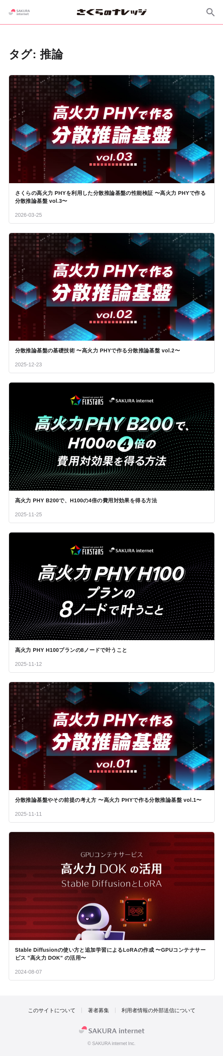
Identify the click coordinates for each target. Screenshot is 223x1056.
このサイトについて (51, 1010)
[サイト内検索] (210, 12)
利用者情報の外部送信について (158, 1010)
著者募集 (98, 1010)
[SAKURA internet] (19, 12)
